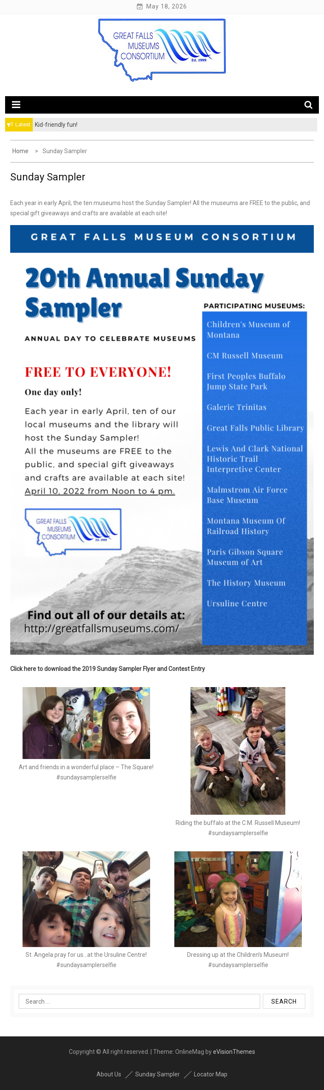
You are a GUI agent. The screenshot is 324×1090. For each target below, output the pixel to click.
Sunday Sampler (157, 1074)
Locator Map (210, 1074)
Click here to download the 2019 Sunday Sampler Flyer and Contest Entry (107, 668)
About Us (109, 1074)
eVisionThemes (234, 1051)
